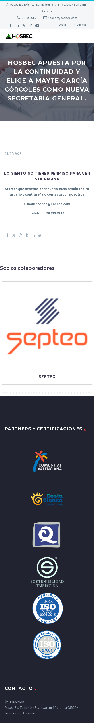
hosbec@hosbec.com (62, 18)
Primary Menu (85, 36)
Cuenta (81, 24)
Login (62, 24)
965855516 (29, 18)
